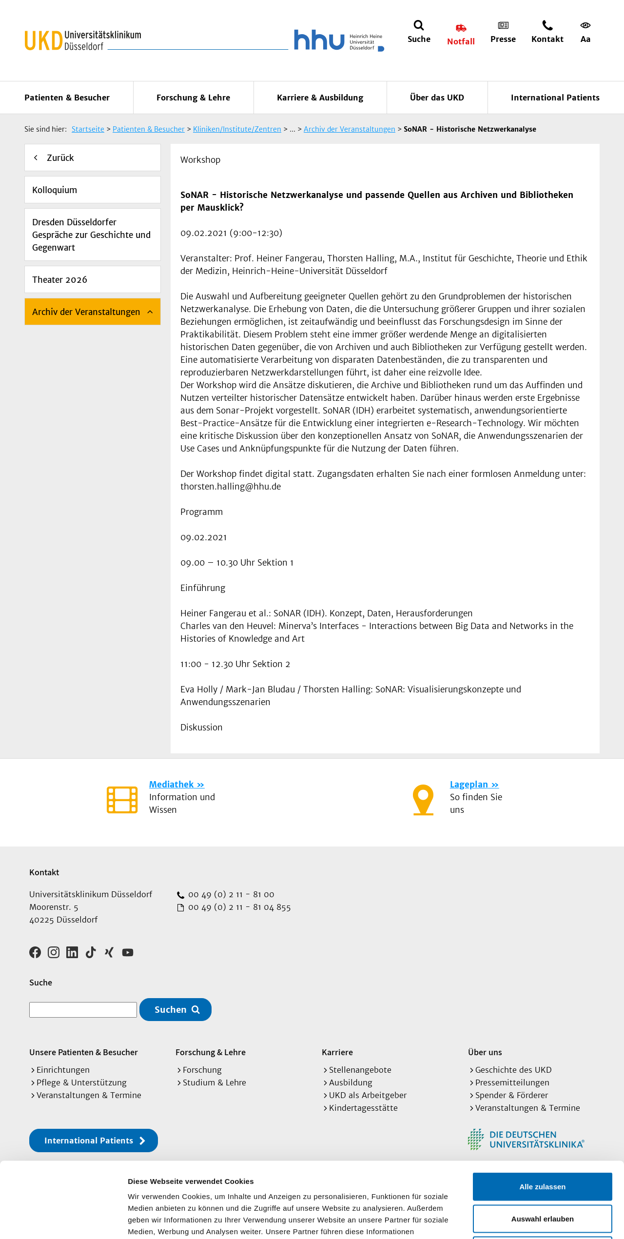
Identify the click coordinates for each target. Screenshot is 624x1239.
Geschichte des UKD (513, 1070)
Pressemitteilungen (512, 1082)
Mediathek (171, 784)
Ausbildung (350, 1082)
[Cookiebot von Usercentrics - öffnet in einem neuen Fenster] (63, 1220)
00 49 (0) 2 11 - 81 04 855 (238, 907)
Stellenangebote (360, 1070)
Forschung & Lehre (193, 97)
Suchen (171, 1009)
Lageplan (469, 784)
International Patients (555, 97)
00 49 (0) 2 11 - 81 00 (230, 894)
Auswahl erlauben (542, 1143)
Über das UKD (437, 97)
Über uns (485, 1052)
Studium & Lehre (214, 1082)
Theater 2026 (59, 280)
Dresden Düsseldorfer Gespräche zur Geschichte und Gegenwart (91, 235)
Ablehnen (542, 1175)
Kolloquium (54, 190)
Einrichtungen (63, 1070)
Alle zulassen (542, 1111)
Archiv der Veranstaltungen (86, 312)
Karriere (337, 1052)
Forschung (202, 1070)
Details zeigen (518, 1220)
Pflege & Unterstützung (82, 1082)
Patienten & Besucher (67, 97)
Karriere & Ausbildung (320, 97)
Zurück (60, 158)
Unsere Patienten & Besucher (83, 1052)
